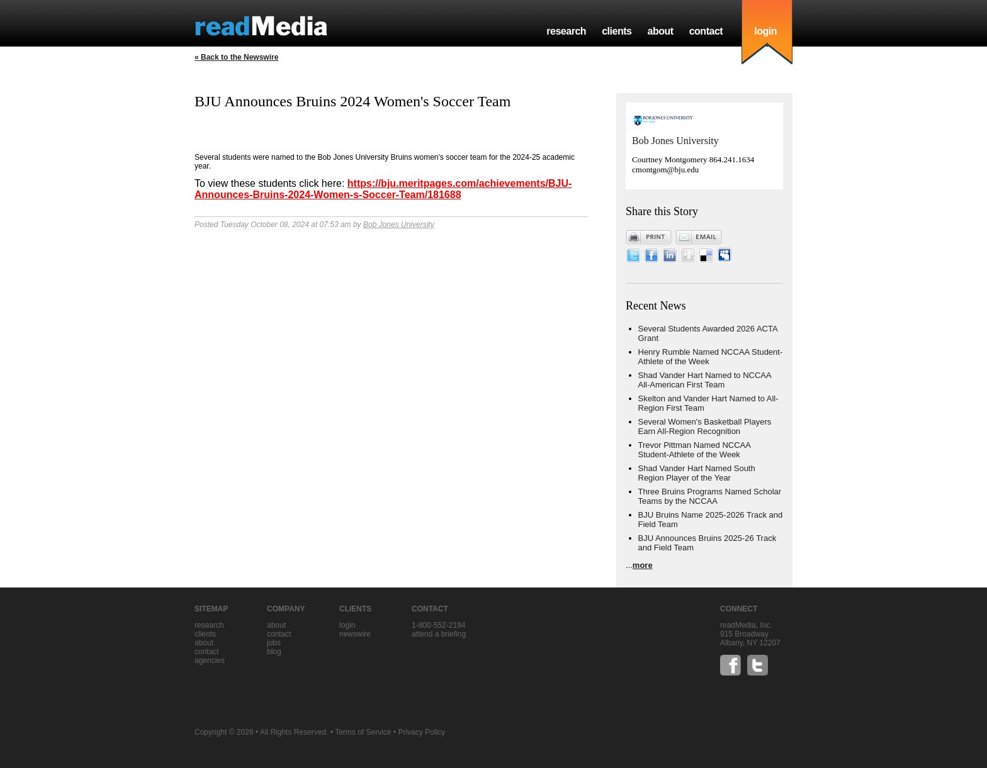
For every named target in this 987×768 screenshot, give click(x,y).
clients (616, 31)
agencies (210, 660)
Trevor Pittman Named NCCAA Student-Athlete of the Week (694, 449)
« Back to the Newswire (236, 57)
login (765, 31)
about (660, 31)
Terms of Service (363, 732)
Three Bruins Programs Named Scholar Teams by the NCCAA (710, 496)
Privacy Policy (421, 732)
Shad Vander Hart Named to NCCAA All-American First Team (704, 379)
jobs (274, 642)
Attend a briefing (439, 634)
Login (347, 625)
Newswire (355, 634)
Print (649, 237)
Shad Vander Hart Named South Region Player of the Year (696, 473)
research (566, 31)
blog (274, 651)
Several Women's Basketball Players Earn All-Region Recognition (705, 426)
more (643, 565)
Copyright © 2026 (224, 732)
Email (698, 237)
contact (706, 31)
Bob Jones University (398, 224)
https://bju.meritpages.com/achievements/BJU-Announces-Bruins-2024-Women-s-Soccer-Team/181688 (383, 189)
